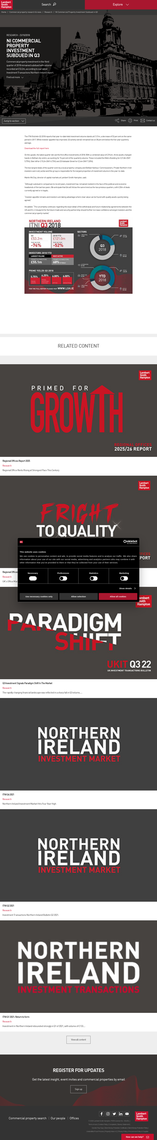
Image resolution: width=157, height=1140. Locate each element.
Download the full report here (36, 148)
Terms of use (92, 1124)
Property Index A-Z (111, 1131)
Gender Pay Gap (97, 1128)
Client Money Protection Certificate (115, 1128)
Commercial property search (27, 1118)
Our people (58, 1118)
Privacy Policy (122, 1131)
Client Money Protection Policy (138, 1128)
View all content (78, 1040)
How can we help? (135, 1136)
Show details (125, 588)
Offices (74, 1118)
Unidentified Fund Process (95, 1131)
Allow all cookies (118, 596)
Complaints (112, 1124)
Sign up (78, 1089)
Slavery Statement (123, 1124)
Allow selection (78, 596)
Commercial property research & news (25, 12)
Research (48, 12)
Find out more (15, 77)
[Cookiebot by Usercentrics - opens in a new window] (125, 542)
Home (3, 12)
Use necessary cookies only (38, 596)
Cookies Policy (103, 1124)
